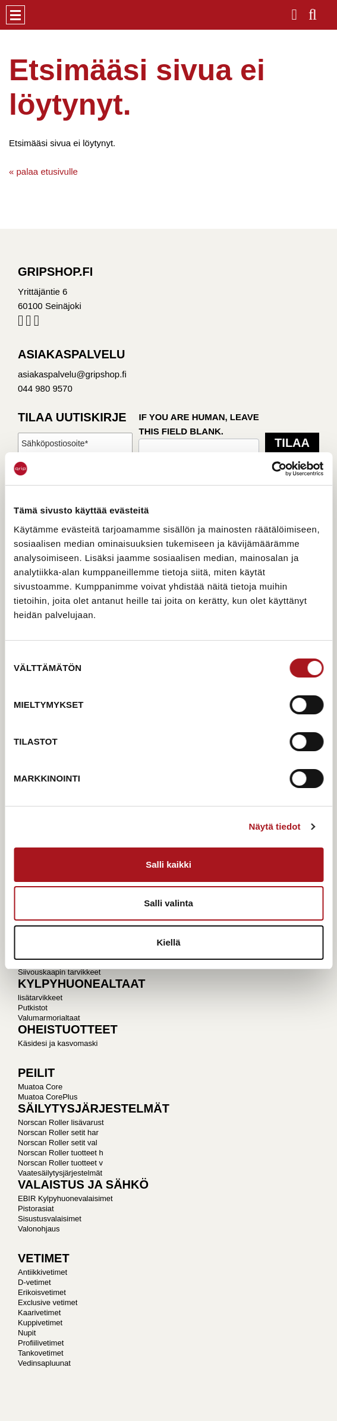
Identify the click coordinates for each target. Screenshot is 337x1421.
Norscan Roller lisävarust (61, 1122)
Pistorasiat (36, 1208)
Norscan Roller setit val (57, 1142)
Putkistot (33, 1007)
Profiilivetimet (41, 1342)
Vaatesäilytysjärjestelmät (60, 1172)
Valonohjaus (39, 1228)
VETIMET (44, 1258)
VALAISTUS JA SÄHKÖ (83, 1184)
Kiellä (168, 942)
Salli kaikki (168, 864)
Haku (312, 11)
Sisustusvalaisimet (49, 1218)
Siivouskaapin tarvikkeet (59, 972)
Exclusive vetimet (47, 1302)
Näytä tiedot (275, 826)
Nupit (27, 1332)
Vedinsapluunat (44, 1363)
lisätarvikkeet (40, 997)
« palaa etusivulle (43, 171)
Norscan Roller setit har (58, 1132)
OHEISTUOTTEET (68, 1029)
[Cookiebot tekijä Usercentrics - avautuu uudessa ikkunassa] (271, 469)
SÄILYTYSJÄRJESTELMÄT (93, 1108)
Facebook (20, 323)
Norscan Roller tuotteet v (60, 1162)
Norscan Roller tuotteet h (60, 1152)
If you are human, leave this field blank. (198, 424)
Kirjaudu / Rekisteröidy (294, 11)
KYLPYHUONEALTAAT (81, 983)
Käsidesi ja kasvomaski (57, 1043)
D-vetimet (34, 1282)
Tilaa (292, 442)
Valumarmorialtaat (49, 1017)
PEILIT (36, 1072)
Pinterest (36, 323)
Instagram (28, 323)
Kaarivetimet (39, 1312)
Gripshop (46, 15)
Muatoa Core (40, 1086)
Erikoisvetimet (42, 1292)
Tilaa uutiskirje (72, 417)
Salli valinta (168, 903)
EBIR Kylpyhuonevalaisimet (65, 1198)
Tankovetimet (41, 1352)
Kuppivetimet (40, 1322)
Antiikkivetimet (42, 1272)
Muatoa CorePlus (47, 1096)
